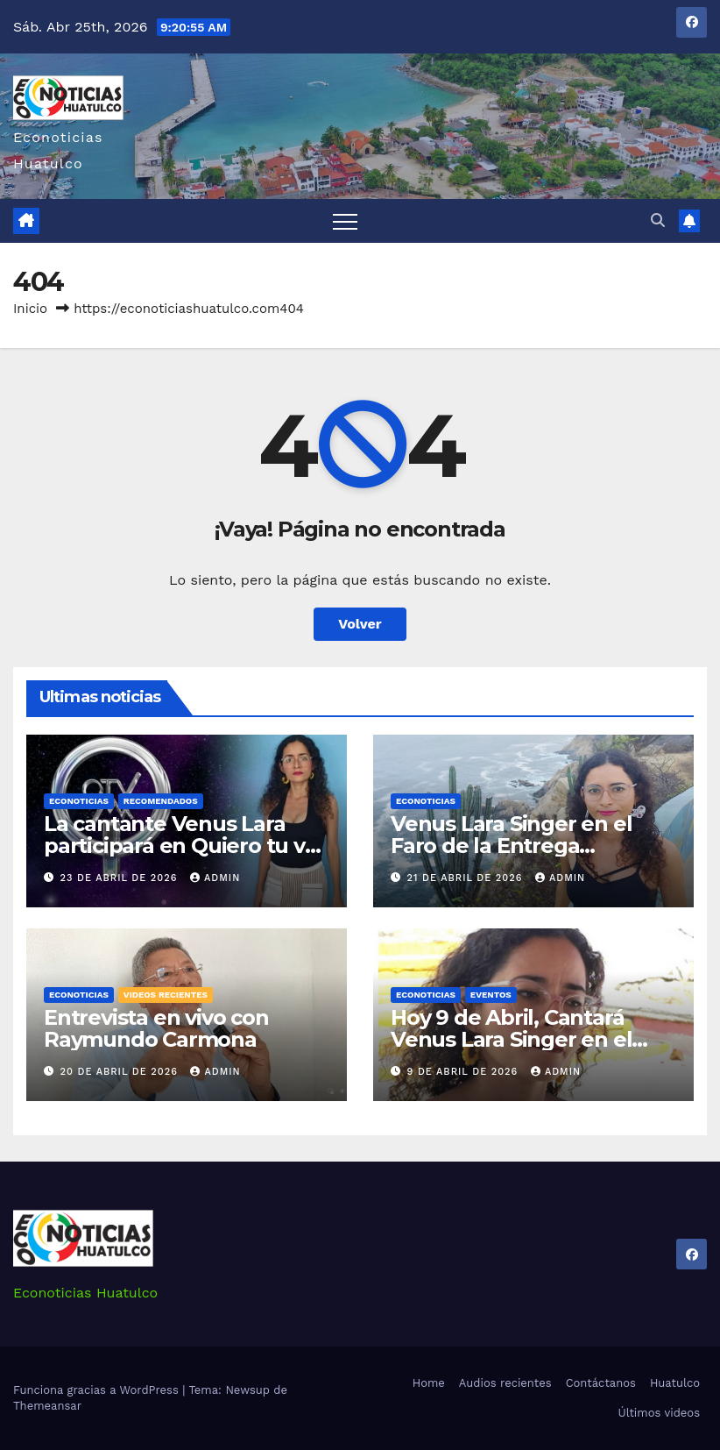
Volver (360, 623)
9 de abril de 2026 (464, 1071)
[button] (658, 220)
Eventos (491, 994)
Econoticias (79, 801)
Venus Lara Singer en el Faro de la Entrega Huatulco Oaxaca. (511, 845)
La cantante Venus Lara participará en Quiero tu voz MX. (186, 845)
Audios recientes (505, 1383)
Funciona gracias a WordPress (97, 1390)
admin (215, 878)
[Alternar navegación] (345, 221)
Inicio (30, 308)
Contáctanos (601, 1383)
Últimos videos (659, 1412)
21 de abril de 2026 (466, 878)
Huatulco (675, 1383)
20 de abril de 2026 (121, 1071)
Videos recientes (166, 994)
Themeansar (47, 1405)
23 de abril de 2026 (120, 878)
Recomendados (161, 801)
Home (429, 1383)
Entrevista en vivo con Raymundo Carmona (156, 1028)
